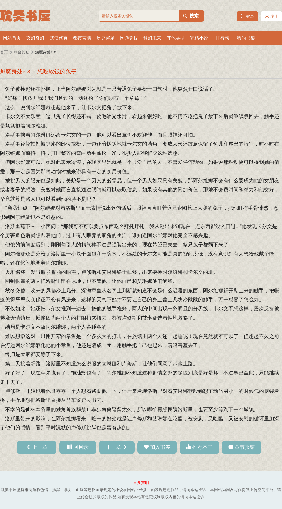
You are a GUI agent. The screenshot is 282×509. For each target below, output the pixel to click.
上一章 (39, 447)
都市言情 (82, 38)
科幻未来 (152, 38)
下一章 (113, 447)
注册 (271, 16)
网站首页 (12, 38)
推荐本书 (202, 447)
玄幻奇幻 (35, 38)
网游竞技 (129, 38)
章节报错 (245, 447)
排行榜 (222, 38)
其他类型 (176, 38)
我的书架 (246, 38)
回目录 (81, 447)
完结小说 (199, 38)
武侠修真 (59, 38)
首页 (4, 52)
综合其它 (21, 52)
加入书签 (160, 447)
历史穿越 (105, 38)
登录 (247, 16)
